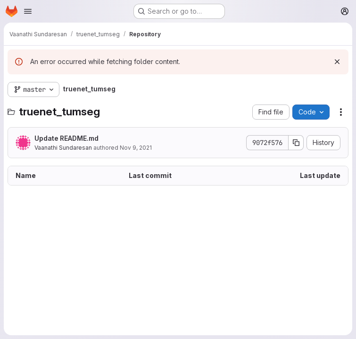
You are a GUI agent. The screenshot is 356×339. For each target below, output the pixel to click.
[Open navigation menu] (27, 11)
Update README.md (66, 138)
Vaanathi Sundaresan (63, 147)
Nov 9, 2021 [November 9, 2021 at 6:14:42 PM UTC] (136, 147)
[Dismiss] (337, 61)
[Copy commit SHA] (296, 142)
